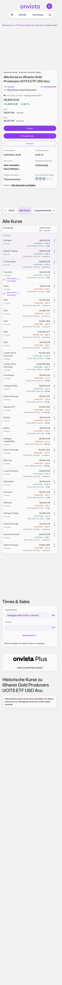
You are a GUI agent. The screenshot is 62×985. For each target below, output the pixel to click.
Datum (8, 622)
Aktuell (22, 14)
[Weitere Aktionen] (54, 241)
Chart (12, 210)
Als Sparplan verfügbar (24, 185)
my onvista (37, 14)
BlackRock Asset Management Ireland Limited (32, 89)
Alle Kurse (25, 210)
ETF (16, 25)
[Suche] (50, 15)
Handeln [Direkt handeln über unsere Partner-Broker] (30, 143)
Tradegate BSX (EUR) (33, 95)
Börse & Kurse (7, 25)
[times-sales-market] (29, 615)
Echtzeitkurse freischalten (12, 279)
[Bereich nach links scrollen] (5, 210)
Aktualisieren (30, 635)
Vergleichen (27, 136)
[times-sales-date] (29, 627)
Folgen (30, 128)
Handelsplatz (11, 610)
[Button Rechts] (53, 136)
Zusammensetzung (44, 210)
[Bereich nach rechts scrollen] (54, 210)
